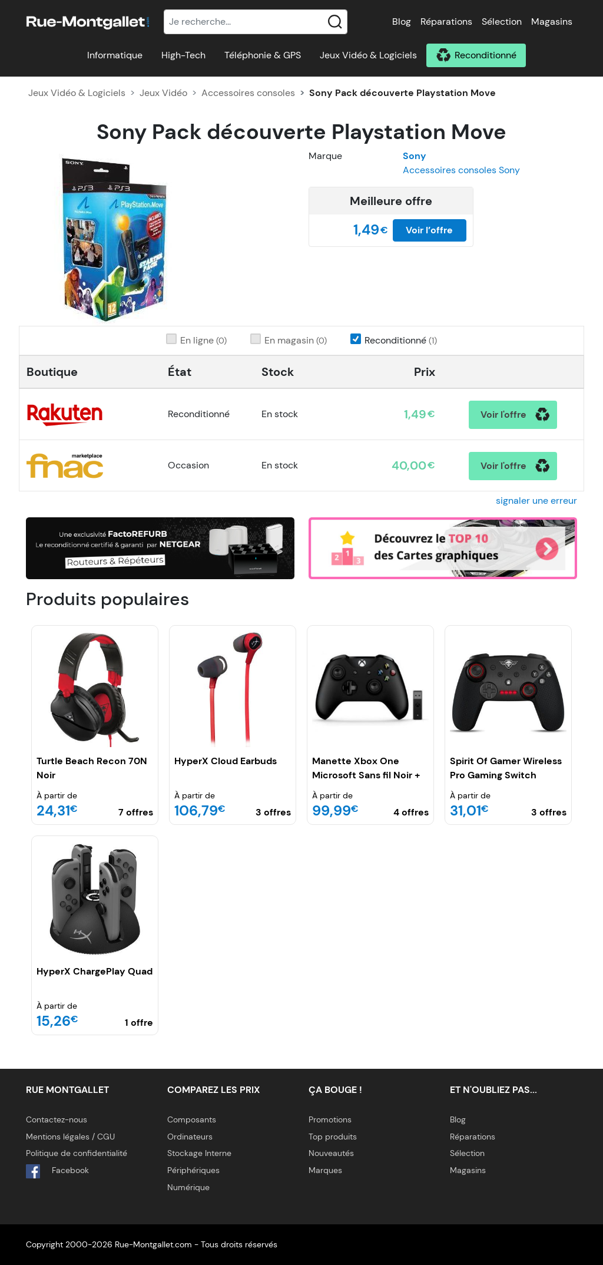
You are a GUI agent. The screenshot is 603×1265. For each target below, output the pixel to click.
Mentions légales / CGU (70, 1136)
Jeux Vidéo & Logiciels (368, 55)
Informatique (115, 55)
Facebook (57, 1171)
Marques (325, 1170)
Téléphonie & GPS (262, 55)
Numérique (188, 1187)
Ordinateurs (190, 1136)
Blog (401, 21)
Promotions (330, 1119)
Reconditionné (485, 55)
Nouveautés (331, 1153)
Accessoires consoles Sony (461, 170)
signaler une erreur (536, 500)
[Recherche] (255, 21)
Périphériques (193, 1170)
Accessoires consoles (248, 93)
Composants (191, 1119)
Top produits (333, 1136)
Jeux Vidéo (163, 93)
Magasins (551, 21)
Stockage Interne (199, 1153)
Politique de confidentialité (76, 1153)
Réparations (446, 21)
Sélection (502, 21)
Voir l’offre (429, 230)
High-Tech (183, 55)
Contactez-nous (56, 1119)
